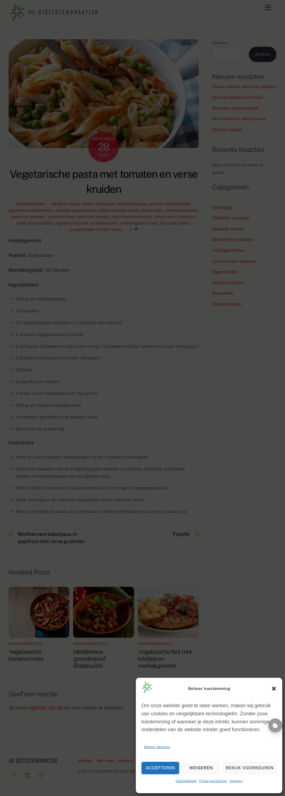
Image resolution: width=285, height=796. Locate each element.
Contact (236, 781)
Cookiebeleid (186, 781)
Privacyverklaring (213, 781)
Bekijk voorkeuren (250, 767)
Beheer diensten (157, 747)
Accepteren (160, 767)
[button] (274, 688)
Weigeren (201, 767)
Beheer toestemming (275, 725)
